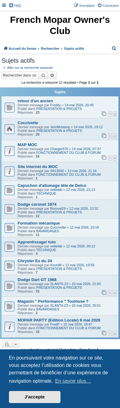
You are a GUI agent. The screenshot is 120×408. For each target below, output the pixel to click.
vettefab (56, 189)
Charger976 (59, 149)
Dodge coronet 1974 (37, 204)
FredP (55, 324)
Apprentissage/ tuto (37, 242)
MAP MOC (27, 144)
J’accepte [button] (35, 396)
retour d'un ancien (35, 101)
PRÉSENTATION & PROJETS (59, 109)
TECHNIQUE (46, 193)
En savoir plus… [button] (73, 381)
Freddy (55, 105)
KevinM (56, 265)
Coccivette (28, 122)
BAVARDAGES (47, 231)
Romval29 (58, 208)
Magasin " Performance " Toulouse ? (53, 301)
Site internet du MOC (38, 166)
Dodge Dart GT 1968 (37, 279)
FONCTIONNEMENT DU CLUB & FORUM (68, 152)
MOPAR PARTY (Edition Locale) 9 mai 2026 (59, 320)
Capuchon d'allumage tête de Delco (52, 185)
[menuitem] (15, 5)
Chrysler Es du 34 (35, 261)
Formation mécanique (39, 223)
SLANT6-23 (59, 284)
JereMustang (60, 127)
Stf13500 (57, 171)
